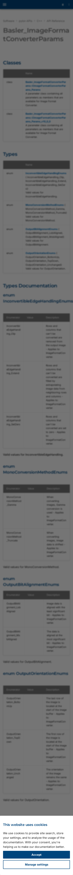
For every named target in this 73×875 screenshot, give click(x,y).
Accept (36, 854)
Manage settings (36, 864)
